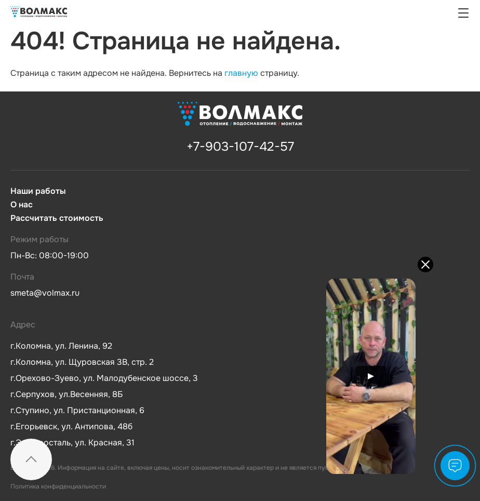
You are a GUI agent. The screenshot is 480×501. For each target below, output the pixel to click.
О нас (21, 205)
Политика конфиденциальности (58, 486)
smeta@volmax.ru (44, 292)
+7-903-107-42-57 (240, 146)
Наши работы (38, 191)
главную (241, 73)
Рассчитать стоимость (56, 218)
